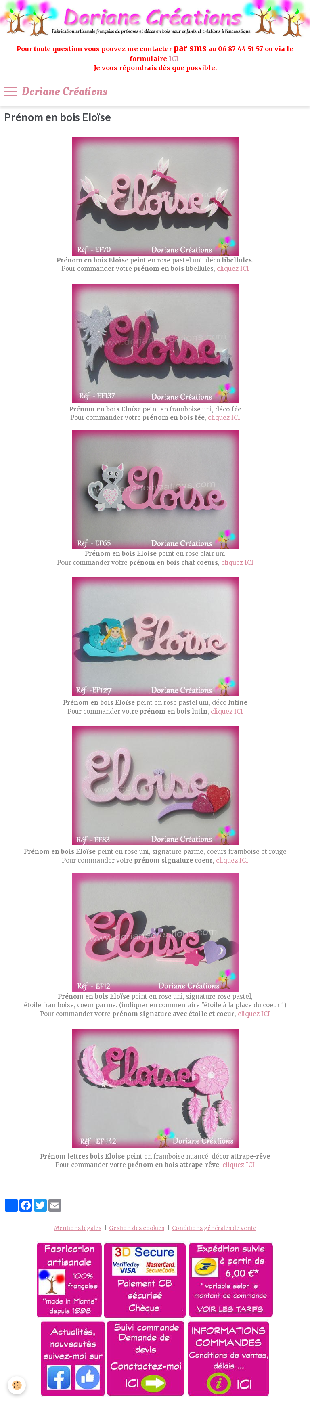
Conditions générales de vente (214, 1228)
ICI (174, 58)
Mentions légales (77, 1228)
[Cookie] (17, 1385)
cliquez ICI (233, 268)
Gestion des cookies (136, 1228)
